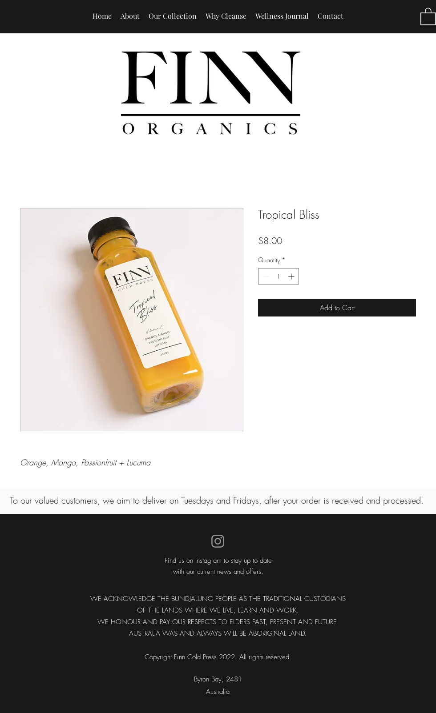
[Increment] (292, 276)
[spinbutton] (278, 276)
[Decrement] (264, 276)
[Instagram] (217, 541)
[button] (428, 16)
